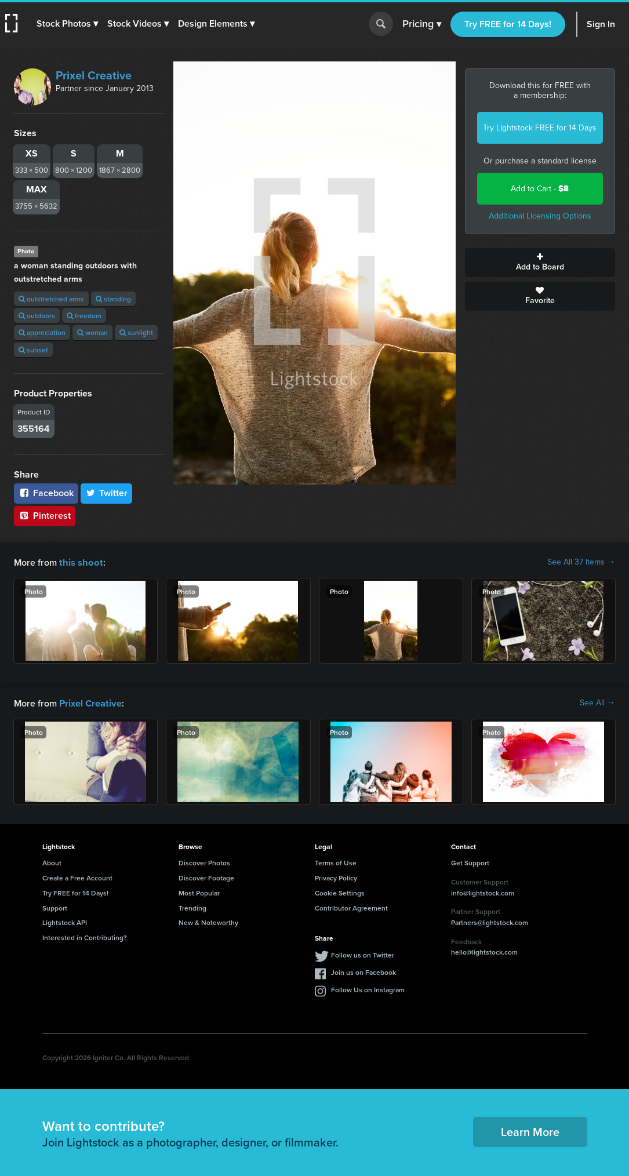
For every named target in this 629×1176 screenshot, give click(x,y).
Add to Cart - (540, 189)
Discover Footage (206, 877)
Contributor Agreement (351, 907)
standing (113, 299)
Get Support (470, 861)
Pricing (421, 24)
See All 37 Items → (581, 562)
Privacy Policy (336, 877)
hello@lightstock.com (484, 951)
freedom (84, 316)
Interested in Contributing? (84, 936)
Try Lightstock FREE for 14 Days (540, 128)
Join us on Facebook (363, 971)
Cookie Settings (340, 892)
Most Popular (199, 892)
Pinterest (45, 515)
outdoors (37, 316)
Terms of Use (336, 861)
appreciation (42, 332)
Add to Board (540, 262)
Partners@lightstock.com (489, 921)
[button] (68, 23)
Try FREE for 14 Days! (507, 24)
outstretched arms (51, 299)
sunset (33, 350)
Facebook (46, 493)
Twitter (106, 493)
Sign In (601, 24)
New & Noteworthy (208, 921)
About (51, 861)
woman (92, 332)
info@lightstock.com (482, 892)
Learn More (530, 1130)
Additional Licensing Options (540, 216)
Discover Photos (204, 861)
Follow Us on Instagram (368, 988)
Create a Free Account (77, 877)
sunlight (136, 332)
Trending (192, 907)
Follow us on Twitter (362, 954)
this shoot (79, 562)
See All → (597, 702)
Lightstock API (64, 921)
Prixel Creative (94, 75)
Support (54, 907)
